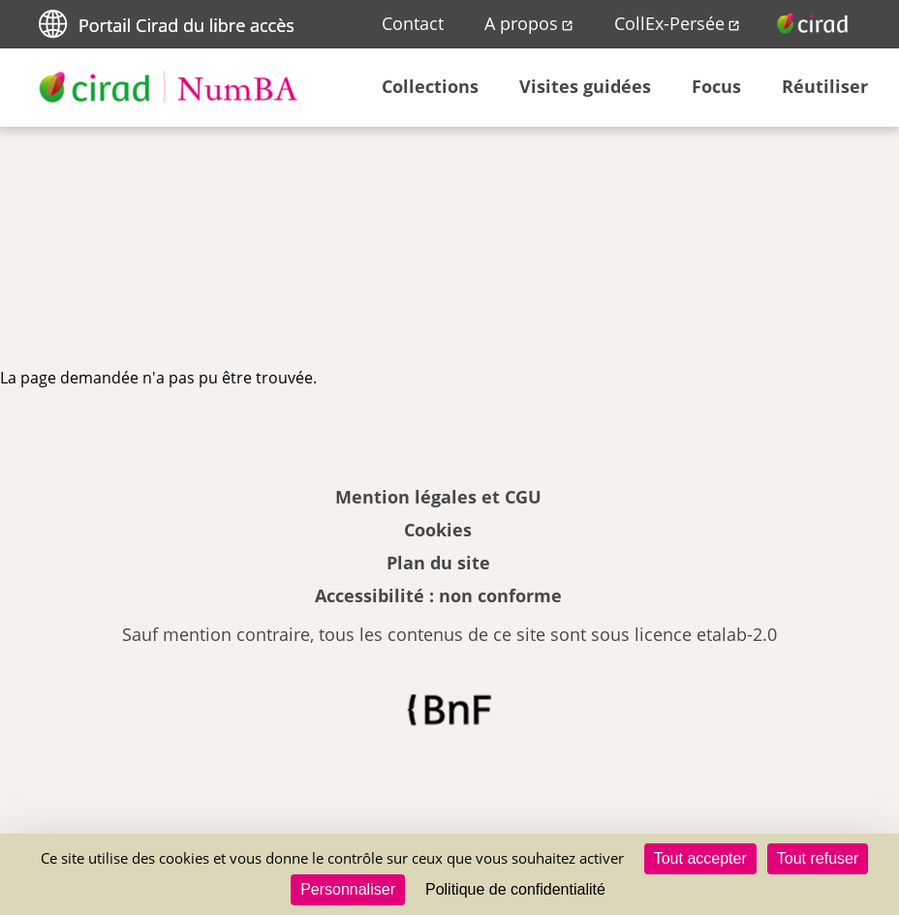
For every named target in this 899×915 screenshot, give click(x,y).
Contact (413, 23)
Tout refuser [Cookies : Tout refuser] (817, 858)
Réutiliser (825, 86)
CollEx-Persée (669, 23)
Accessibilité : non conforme (438, 595)
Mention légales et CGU (438, 496)
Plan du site (438, 562)
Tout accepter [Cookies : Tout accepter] (700, 858)
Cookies (438, 529)
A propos (521, 23)
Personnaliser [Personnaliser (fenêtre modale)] (347, 889)
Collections (430, 86)
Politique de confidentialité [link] (515, 889)
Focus (716, 86)
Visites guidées (585, 86)
